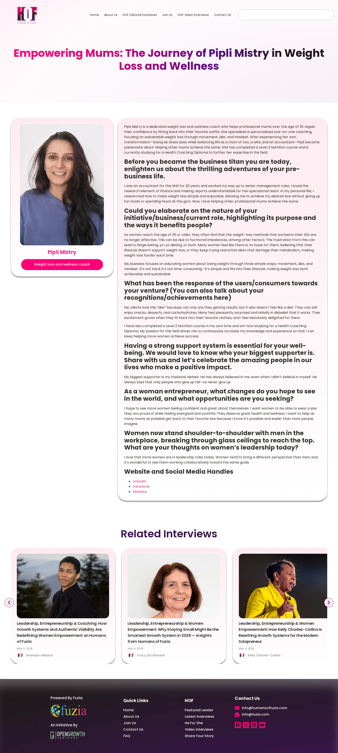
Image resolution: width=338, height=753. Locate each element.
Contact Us (222, 15)
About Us (110, 15)
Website (140, 491)
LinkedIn (139, 481)
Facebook (141, 486)
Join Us (167, 15)
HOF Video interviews (193, 15)
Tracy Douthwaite (151, 655)
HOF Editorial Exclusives (140, 15)
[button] (62, 264)
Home (94, 15)
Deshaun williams (39, 655)
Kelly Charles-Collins (264, 655)
